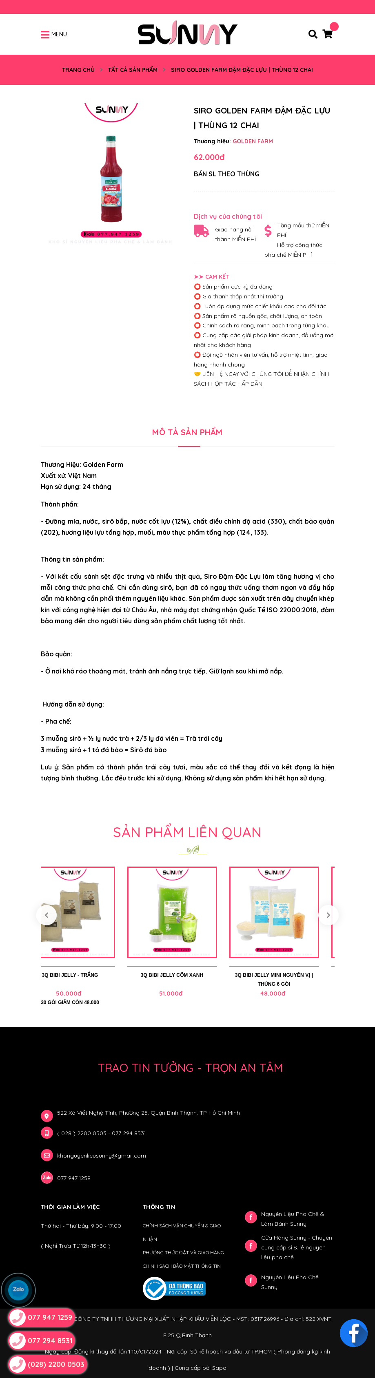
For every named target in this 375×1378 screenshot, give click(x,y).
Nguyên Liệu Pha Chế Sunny (290, 1282)
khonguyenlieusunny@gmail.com (101, 1155)
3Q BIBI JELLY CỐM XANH (187, 975)
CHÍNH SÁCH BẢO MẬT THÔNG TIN (182, 1266)
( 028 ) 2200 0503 (82, 1133)
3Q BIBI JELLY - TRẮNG (86, 975)
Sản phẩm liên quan (187, 832)
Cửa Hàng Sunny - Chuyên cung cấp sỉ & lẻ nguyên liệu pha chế (296, 1247)
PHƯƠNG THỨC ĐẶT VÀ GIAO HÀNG (183, 1252)
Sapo (219, 1367)
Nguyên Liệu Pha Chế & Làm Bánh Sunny (292, 1218)
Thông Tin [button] (159, 1207)
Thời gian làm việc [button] (70, 1207)
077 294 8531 (129, 1133)
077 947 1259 (74, 1178)
